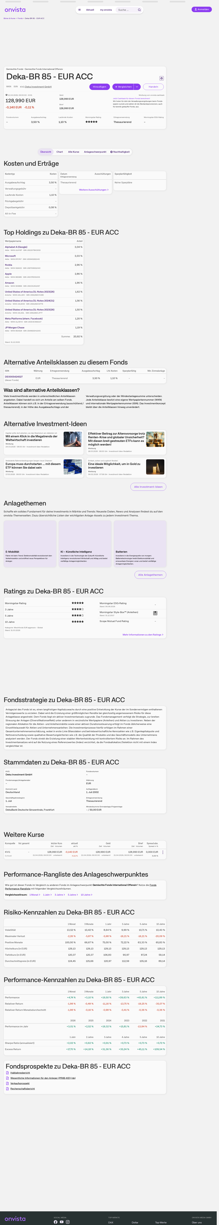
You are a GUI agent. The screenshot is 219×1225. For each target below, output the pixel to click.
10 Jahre (87, 894)
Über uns (197, 1222)
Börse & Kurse (9, 18)
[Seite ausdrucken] (161, 78)
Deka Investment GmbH (38, 86)
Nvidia (8, 264)
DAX (110, 1222)
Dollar (135, 1222)
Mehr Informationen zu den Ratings (143, 634)
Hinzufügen (99, 86)
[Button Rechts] (137, 87)
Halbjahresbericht (20, 1072)
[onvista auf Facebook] (55, 1222)
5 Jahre (73, 894)
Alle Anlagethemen (150, 574)
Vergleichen (123, 86)
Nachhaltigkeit (120, 151)
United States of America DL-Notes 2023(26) (29, 291)
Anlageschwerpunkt (95, 151)
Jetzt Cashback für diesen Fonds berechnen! (131, 98)
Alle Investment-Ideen (148, 486)
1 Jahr (47, 894)
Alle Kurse (73, 151)
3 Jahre (60, 894)
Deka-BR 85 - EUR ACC (34, 18)
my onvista (106, 9)
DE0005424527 (14, 376)
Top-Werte (161, 1222)
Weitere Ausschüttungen (94, 189)
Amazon (9, 282)
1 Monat (35, 894)
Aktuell (90, 9)
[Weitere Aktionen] (163, 852)
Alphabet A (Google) (16, 247)
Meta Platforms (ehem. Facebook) (24, 318)
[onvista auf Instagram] (68, 1222)
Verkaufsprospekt (20, 1083)
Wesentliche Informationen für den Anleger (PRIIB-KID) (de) (43, 1078)
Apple (8, 273)
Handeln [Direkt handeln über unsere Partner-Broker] (153, 86)
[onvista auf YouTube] (61, 1222)
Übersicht (45, 151)
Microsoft (10, 256)
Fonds (20, 18)
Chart (59, 151)
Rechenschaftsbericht (22, 1088)
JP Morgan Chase (14, 327)
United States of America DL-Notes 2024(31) (29, 300)
